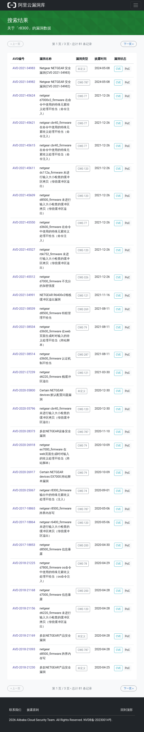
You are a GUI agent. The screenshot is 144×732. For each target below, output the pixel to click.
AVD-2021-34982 (24, 82)
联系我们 (15, 710)
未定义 (82, 68)
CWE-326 (83, 277)
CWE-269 (83, 309)
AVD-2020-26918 (24, 445)
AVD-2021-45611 (24, 168)
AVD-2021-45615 (24, 145)
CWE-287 (83, 354)
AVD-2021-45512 (24, 277)
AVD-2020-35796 (24, 408)
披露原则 (33, 710)
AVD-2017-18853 (24, 545)
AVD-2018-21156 (24, 608)
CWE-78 (82, 563)
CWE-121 (83, 295)
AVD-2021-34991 (24, 295)
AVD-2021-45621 (24, 122)
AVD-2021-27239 (24, 372)
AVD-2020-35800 (24, 390)
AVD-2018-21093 (24, 649)
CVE (118, 68)
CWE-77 (82, 96)
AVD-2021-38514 (24, 354)
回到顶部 (127, 710)
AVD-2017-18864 (24, 522)
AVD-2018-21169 (24, 635)
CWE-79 (82, 327)
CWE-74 (82, 490)
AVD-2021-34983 (24, 68)
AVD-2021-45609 (24, 195)
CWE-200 (83, 545)
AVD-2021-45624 (24, 95)
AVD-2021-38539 (24, 308)
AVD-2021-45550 (24, 222)
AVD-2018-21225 (24, 563)
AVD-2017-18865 (24, 508)
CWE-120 (83, 168)
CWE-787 (83, 82)
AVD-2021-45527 (24, 249)
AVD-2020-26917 (24, 472)
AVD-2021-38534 (24, 327)
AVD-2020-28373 (24, 431)
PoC (127, 68)
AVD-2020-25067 (24, 490)
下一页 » (129, 43)
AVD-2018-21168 (24, 590)
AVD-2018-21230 (24, 667)
